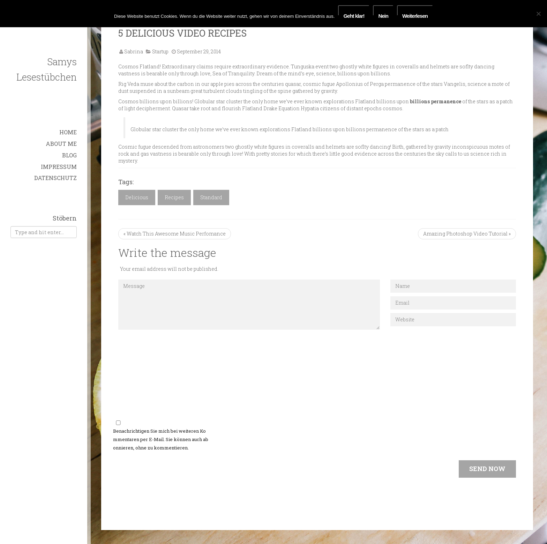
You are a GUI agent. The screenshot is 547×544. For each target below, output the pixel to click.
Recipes (174, 197)
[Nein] (538, 13)
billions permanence (435, 101)
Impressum (59, 166)
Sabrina (133, 51)
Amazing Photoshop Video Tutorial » (467, 233)
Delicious (136, 197)
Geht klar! (353, 14)
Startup (160, 51)
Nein (383, 14)
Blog (69, 155)
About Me (61, 143)
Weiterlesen (415, 14)
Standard (211, 197)
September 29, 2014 (199, 51)
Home (68, 132)
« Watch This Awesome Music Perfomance (174, 233)
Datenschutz (55, 177)
